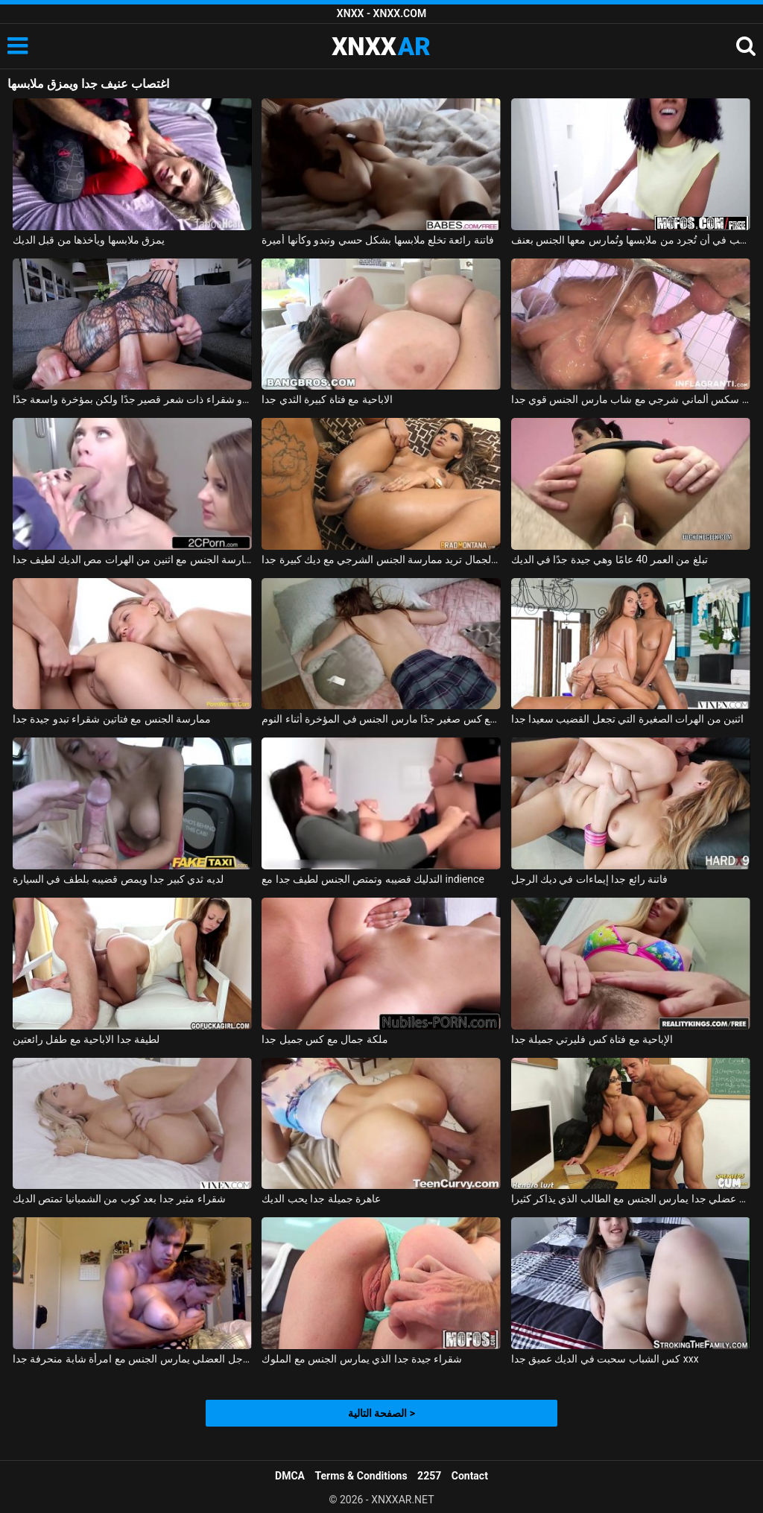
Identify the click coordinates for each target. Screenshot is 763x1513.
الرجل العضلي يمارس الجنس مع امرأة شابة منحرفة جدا (132, 1359)
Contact (470, 1476)
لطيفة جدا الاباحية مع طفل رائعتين (86, 1039)
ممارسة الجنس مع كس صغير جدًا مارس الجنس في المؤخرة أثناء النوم (381, 719)
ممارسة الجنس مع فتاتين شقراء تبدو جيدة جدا (112, 719)
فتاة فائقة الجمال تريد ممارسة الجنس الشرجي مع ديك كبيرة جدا (381, 559)
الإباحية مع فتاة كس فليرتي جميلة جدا (592, 1039)
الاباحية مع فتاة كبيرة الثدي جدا (327, 399)
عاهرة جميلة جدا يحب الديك (321, 1199)
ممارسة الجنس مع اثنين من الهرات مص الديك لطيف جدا (132, 559)
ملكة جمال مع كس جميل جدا (324, 1039)
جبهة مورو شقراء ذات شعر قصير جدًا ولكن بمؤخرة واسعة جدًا (132, 399)
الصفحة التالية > (381, 1413)
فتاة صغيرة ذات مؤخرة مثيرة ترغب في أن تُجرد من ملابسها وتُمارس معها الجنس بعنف (630, 240)
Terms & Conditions (361, 1476)
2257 (429, 1476)
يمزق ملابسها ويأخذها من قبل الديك (89, 240)
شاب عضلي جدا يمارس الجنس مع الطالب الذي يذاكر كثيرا (630, 1199)
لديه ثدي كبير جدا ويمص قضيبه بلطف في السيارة (118, 879)
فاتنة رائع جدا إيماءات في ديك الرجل (589, 879)
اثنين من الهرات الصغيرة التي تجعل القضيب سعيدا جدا (627, 719)
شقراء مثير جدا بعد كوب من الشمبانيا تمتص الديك (119, 1199)
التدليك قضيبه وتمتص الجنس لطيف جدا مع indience (373, 879)
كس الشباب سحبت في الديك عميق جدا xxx (605, 1359)
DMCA (290, 1476)
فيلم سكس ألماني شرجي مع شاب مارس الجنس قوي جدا (630, 399)
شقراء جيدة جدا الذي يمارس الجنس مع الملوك (362, 1359)
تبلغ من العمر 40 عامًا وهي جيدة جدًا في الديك (609, 559)
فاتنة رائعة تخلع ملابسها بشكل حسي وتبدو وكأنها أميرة (378, 240)
